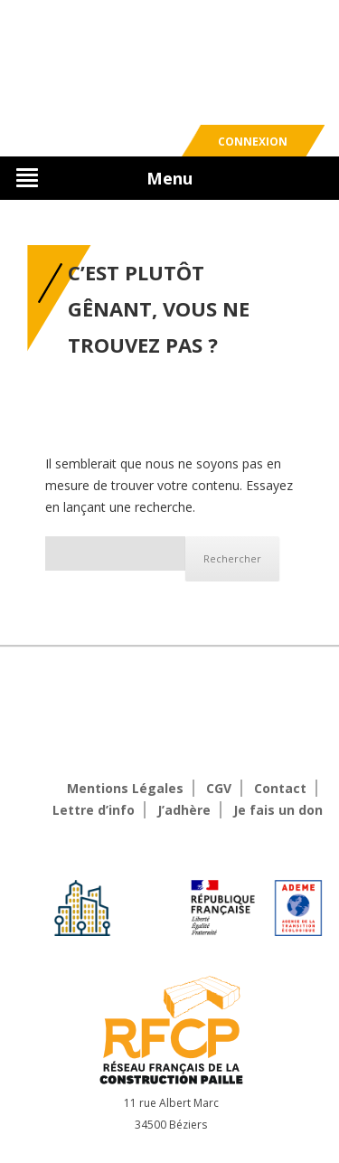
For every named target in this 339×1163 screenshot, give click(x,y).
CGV (218, 788)
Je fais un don (278, 809)
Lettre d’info (93, 809)
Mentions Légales (125, 788)
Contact (280, 788)
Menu (169, 178)
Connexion (252, 141)
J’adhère (184, 809)
